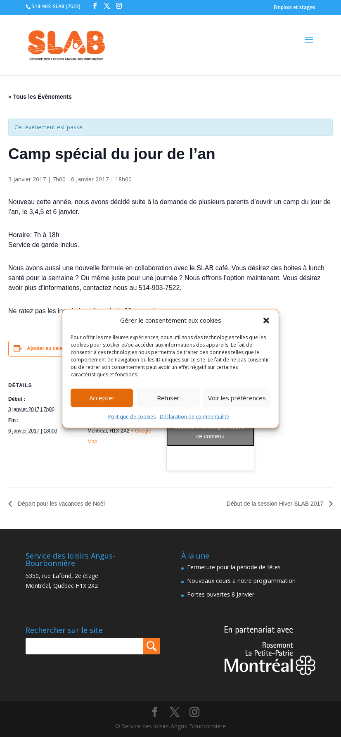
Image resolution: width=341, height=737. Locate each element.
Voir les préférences (237, 398)
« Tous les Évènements (40, 96)
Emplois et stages (294, 7)
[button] (266, 320)
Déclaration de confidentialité (194, 416)
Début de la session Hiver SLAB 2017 (276, 503)
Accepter (102, 398)
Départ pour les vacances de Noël (60, 503)
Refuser (168, 398)
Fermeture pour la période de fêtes (234, 567)
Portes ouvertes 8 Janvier (220, 594)
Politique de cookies (132, 416)
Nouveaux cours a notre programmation (241, 581)
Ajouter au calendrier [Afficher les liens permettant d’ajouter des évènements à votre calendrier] (51, 348)
